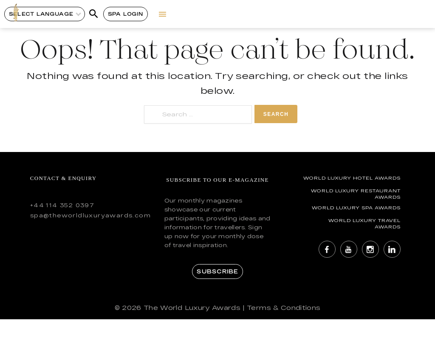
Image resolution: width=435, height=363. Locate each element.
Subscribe (217, 271)
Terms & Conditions (283, 307)
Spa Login (125, 14)
